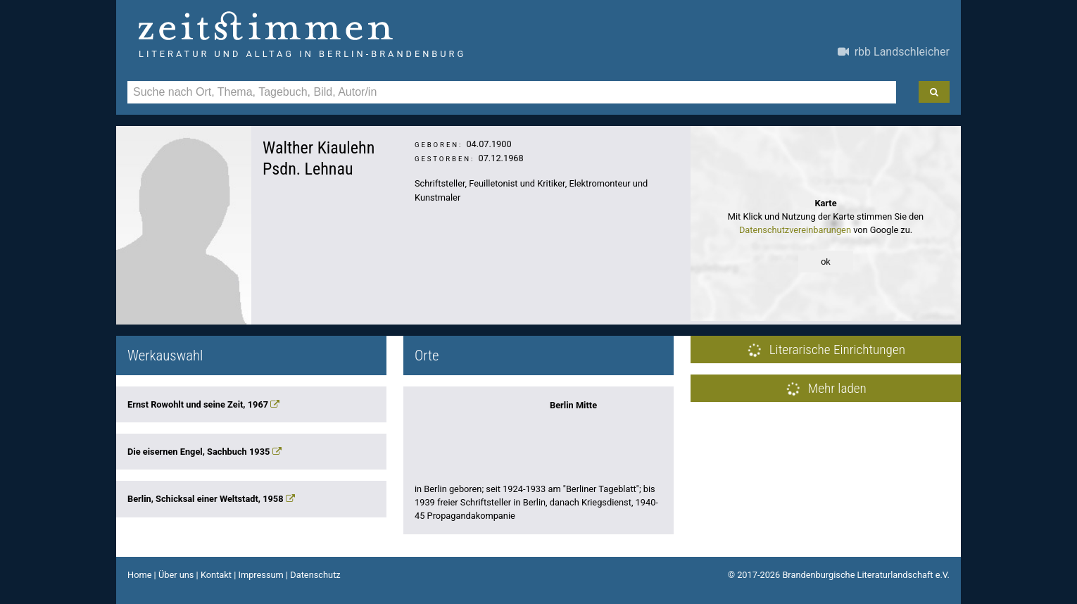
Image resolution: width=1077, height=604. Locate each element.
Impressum (260, 575)
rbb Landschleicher (894, 51)
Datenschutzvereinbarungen (795, 230)
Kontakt (216, 575)
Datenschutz (315, 575)
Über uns (176, 575)
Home (139, 575)
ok (826, 261)
